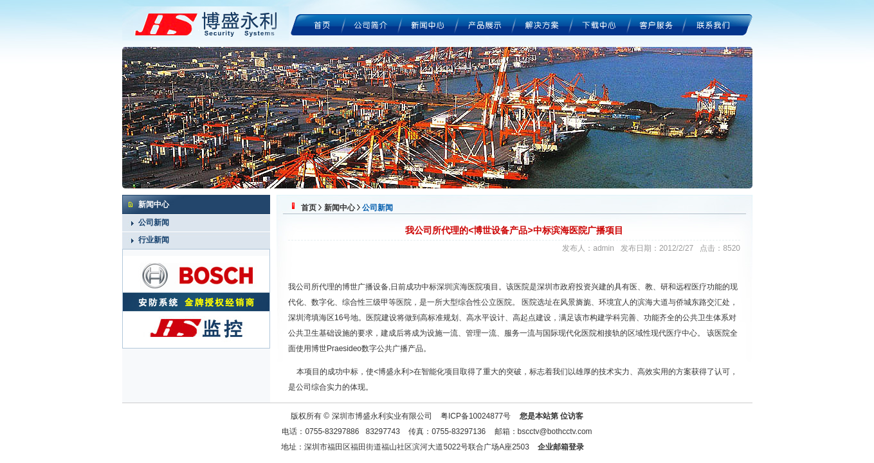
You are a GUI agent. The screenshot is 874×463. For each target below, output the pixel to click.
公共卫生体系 (705, 317)
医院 (529, 302)
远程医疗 (691, 286)
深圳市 (548, 286)
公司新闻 (153, 222)
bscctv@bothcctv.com (555, 431)
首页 (308, 207)
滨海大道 (652, 302)
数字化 (322, 302)
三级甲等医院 (388, 302)
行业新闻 (153, 239)
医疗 (674, 333)
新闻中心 (339, 207)
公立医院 (496, 302)
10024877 (486, 416)
